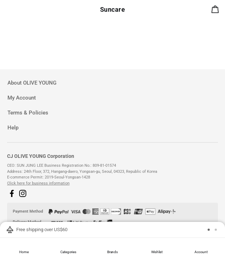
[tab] (112, 83)
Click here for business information (38, 183)
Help (12, 127)
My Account (21, 98)
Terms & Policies (27, 113)
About (31, 83)
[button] (11, 193)
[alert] (216, 10)
